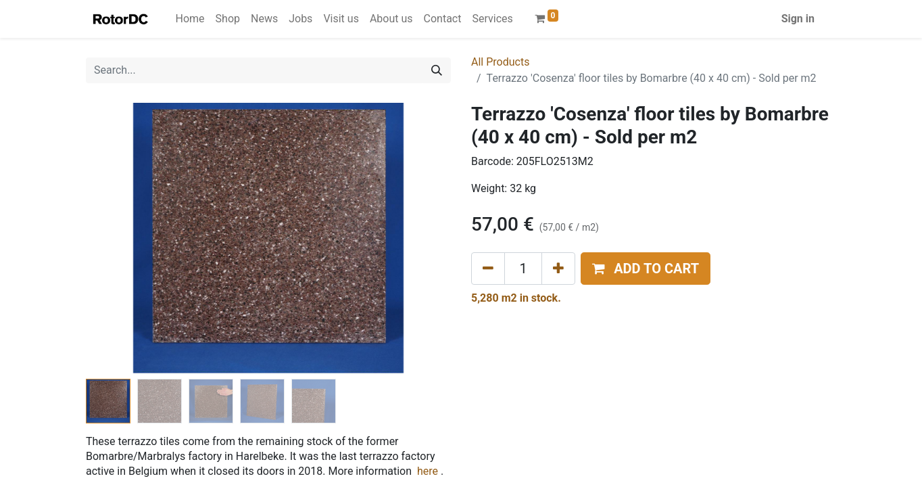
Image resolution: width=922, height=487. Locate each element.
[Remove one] (488, 268)
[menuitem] (190, 18)
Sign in (798, 18)
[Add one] (558, 268)
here (427, 471)
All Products (500, 61)
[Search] (436, 70)
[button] (645, 268)
